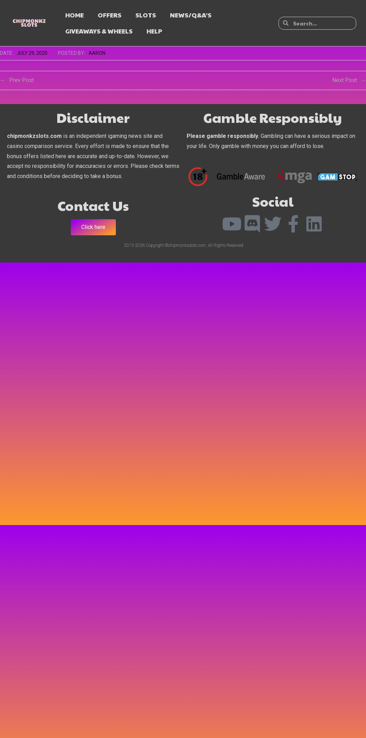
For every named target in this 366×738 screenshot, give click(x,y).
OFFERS (109, 14)
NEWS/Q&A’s (190, 14)
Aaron (97, 53)
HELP (154, 31)
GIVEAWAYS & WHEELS (99, 31)
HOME (74, 14)
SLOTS (145, 14)
